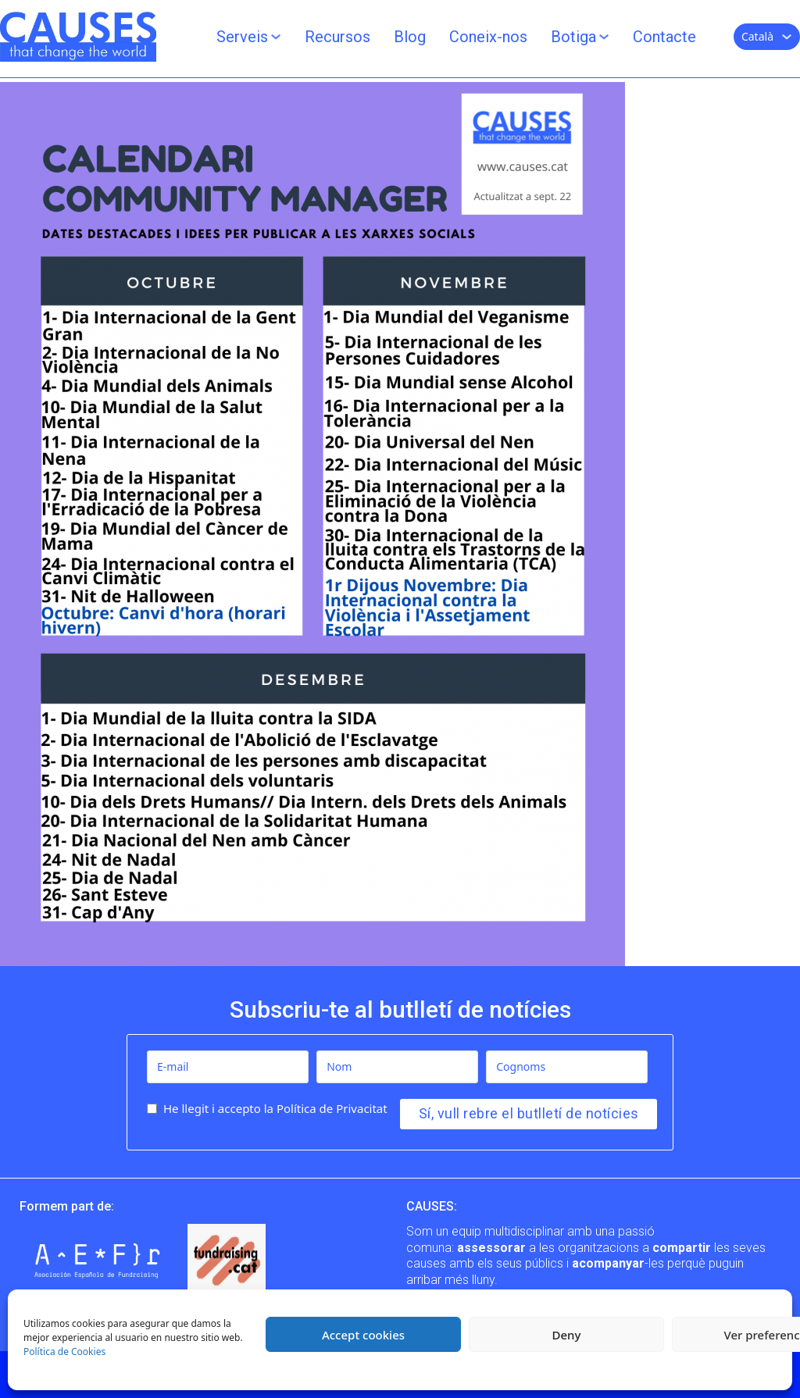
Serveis (242, 36)
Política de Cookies (64, 1351)
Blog (410, 36)
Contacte (664, 36)
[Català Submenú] (786, 36)
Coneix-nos (488, 36)
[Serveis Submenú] (275, 36)
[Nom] (397, 1066)
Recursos (337, 36)
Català (757, 36)
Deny (566, 1335)
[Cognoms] (567, 1066)
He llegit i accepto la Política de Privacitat (275, 1108)
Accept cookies (363, 1335)
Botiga (573, 36)
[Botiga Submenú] (603, 36)
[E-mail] (228, 1066)
